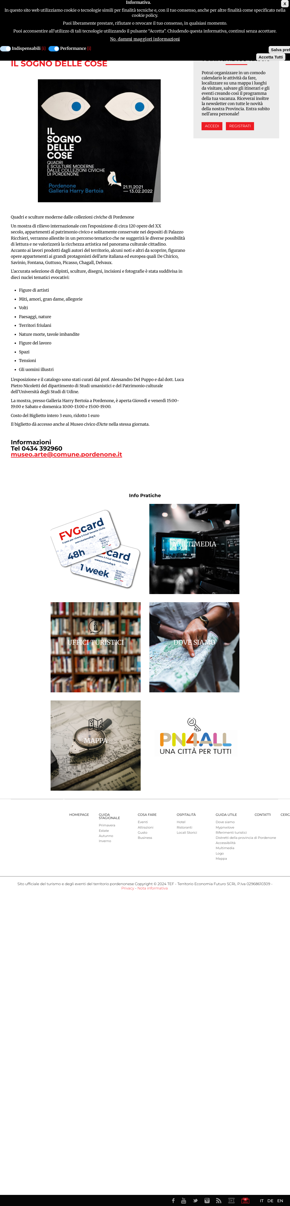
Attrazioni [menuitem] (145, 828)
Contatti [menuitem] (263, 815)
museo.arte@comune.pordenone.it (66, 454)
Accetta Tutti (271, 57)
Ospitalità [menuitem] (186, 815)
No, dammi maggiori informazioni (145, 39)
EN (280, 1200)
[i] (44, 48)
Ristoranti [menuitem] (184, 828)
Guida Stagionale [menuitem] (109, 816)
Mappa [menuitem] (221, 859)
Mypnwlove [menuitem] (225, 828)
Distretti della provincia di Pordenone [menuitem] (246, 838)
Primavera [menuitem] (107, 825)
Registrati (240, 126)
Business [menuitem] (145, 838)
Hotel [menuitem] (181, 822)
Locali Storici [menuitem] (187, 833)
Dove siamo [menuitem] (225, 822)
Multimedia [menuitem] (225, 848)
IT (261, 1200)
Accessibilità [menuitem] (225, 843)
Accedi (212, 126)
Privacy (127, 888)
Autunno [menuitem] (106, 836)
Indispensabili (26, 48)
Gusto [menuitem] (142, 833)
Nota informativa (152, 888)
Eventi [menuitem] (143, 822)
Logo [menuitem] (220, 854)
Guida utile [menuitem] (226, 815)
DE (270, 1200)
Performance (73, 48)
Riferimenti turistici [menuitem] (231, 833)
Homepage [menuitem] (79, 815)
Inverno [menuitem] (105, 841)
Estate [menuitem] (104, 831)
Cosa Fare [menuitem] (147, 815)
